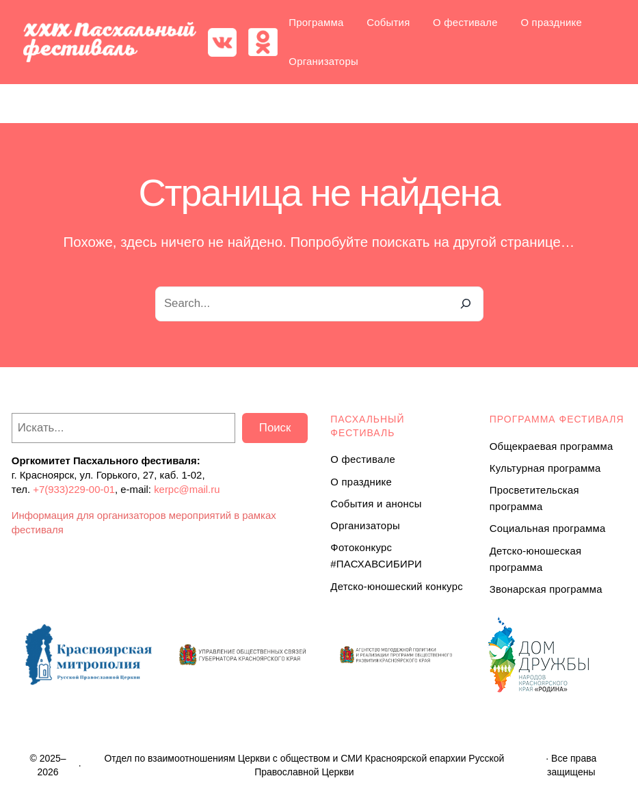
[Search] (466, 304)
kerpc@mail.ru (187, 489)
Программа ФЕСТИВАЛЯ (557, 419)
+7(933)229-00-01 (74, 489)
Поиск (275, 427)
